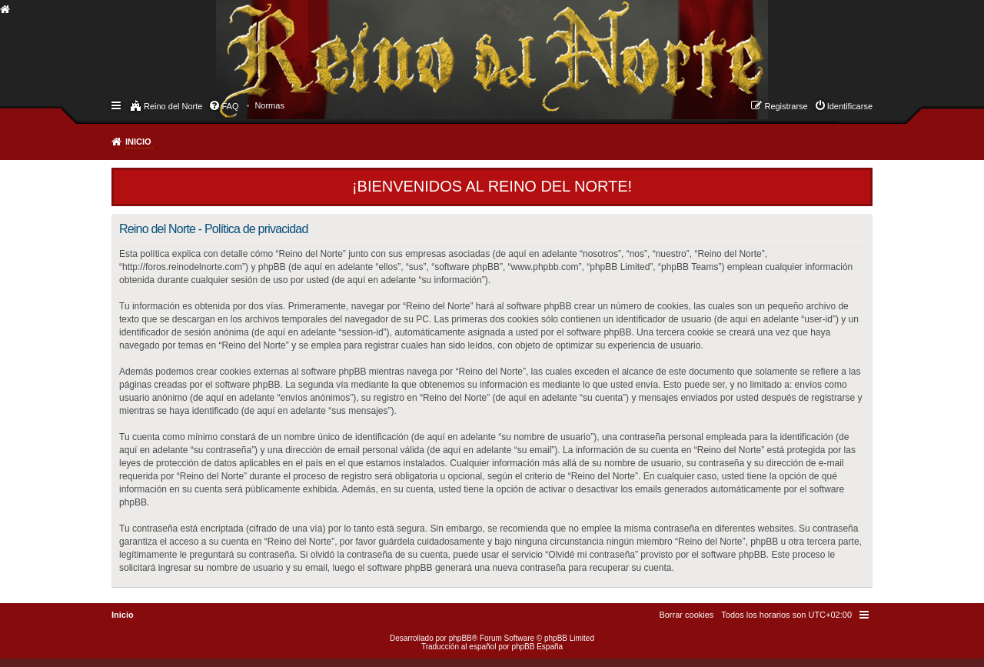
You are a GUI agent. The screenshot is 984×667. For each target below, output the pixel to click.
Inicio (138, 141)
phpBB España (537, 646)
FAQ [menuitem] (229, 106)
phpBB (460, 638)
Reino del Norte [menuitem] (173, 106)
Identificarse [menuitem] (850, 106)
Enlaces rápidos (117, 104)
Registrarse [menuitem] (785, 106)
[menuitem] (269, 105)
